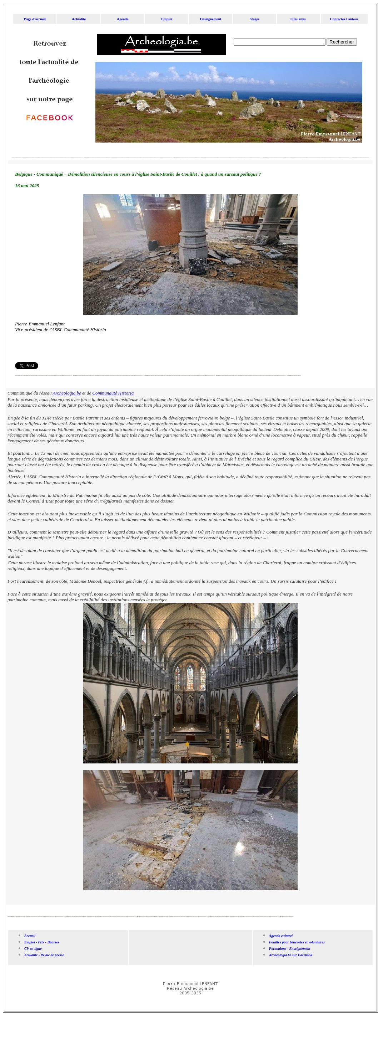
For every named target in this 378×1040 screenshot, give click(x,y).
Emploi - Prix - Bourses (41, 942)
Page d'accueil (35, 19)
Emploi (166, 19)
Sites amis (298, 19)
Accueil (29, 936)
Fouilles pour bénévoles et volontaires (297, 942)
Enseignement (210, 19)
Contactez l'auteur (344, 19)
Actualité (79, 19)
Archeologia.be (67, 393)
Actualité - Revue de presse (44, 955)
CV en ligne (33, 949)
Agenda (123, 19)
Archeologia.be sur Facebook (291, 955)
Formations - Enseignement (289, 949)
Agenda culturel (281, 936)
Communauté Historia (113, 393)
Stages (254, 19)
